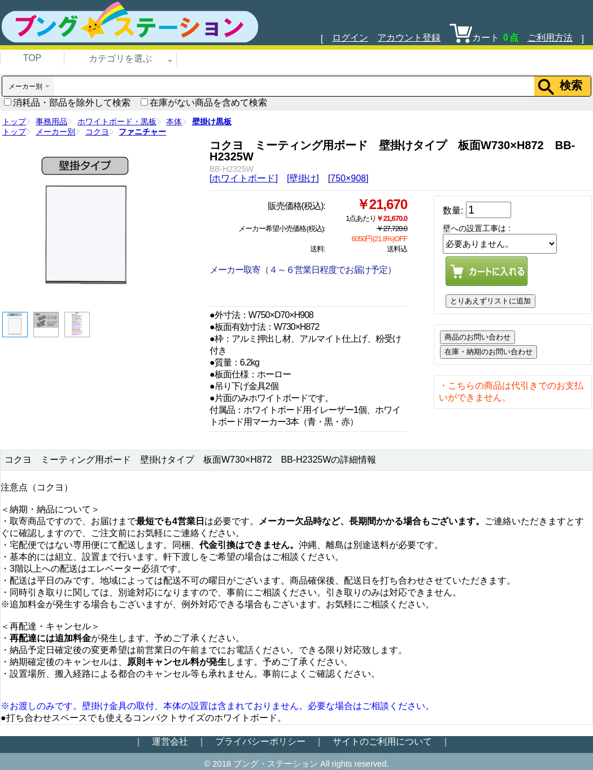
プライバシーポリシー (260, 741)
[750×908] (348, 178)
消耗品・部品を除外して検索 (67, 102)
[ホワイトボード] (244, 178)
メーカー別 (55, 131)
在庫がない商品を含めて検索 (204, 102)
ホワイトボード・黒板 (116, 121)
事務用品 (51, 121)
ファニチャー (142, 131)
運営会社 (170, 741)
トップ (14, 121)
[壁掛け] (303, 178)
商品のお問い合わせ (477, 337)
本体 (174, 121)
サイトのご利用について (382, 741)
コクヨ (97, 131)
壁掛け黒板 (212, 121)
